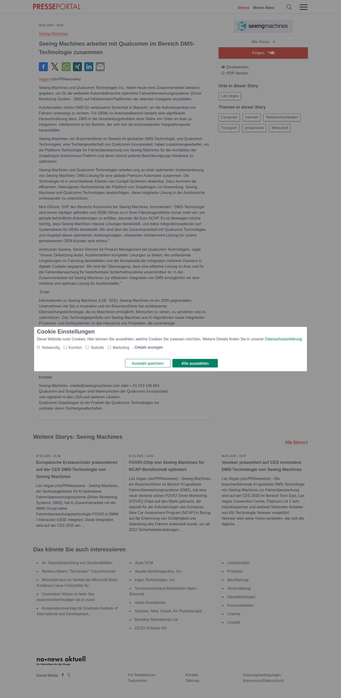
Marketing (121, 347)
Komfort (75, 347)
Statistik (97, 347)
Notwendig (51, 347)
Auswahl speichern (148, 363)
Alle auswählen (195, 363)
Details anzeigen (149, 347)
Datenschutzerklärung (283, 339)
